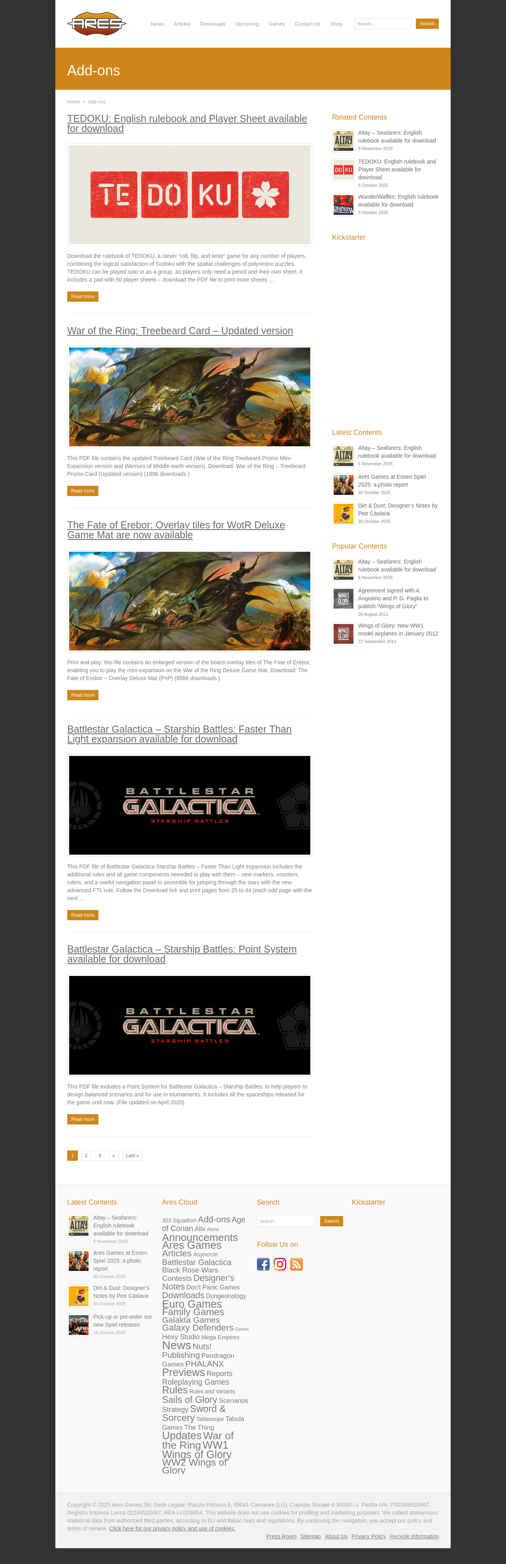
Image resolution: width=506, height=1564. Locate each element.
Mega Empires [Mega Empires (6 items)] (220, 1337)
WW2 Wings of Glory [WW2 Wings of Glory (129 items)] (194, 1466)
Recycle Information (414, 1536)
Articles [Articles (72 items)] (177, 1253)
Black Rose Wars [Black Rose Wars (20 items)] (190, 1270)
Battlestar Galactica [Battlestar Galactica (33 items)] (197, 1262)
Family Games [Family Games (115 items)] (193, 1311)
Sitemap (310, 1536)
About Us (336, 1536)
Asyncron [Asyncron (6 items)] (205, 1254)
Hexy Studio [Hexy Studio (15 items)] (181, 1337)
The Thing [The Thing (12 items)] (199, 1427)
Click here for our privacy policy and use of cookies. (173, 1528)
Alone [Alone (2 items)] (213, 1229)
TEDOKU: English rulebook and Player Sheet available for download (187, 123)
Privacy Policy (368, 1536)
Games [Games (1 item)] (242, 1329)
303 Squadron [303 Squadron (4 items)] (179, 1221)
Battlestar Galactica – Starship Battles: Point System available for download (182, 954)
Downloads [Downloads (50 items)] (183, 1295)
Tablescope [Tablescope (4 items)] (210, 1419)
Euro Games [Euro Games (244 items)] (192, 1304)
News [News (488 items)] (176, 1345)
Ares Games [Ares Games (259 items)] (192, 1245)
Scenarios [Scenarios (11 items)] (233, 1400)
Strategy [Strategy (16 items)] (175, 1410)
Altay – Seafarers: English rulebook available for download (120, 1225)
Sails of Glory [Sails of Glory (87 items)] (189, 1400)
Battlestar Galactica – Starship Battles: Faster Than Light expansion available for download (179, 734)
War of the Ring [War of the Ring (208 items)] (198, 1440)
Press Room (281, 1536)
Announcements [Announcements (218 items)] (200, 1237)
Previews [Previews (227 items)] (183, 1372)
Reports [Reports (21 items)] (219, 1373)
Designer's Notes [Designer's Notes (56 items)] (198, 1282)
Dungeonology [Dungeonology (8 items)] (226, 1296)
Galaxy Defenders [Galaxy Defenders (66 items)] (198, 1328)
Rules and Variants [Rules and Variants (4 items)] (212, 1392)
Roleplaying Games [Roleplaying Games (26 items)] (195, 1382)
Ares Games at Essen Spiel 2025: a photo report (120, 1261)
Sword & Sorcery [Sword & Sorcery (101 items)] (194, 1413)
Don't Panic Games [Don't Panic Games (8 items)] (213, 1287)
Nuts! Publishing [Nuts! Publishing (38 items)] (187, 1350)
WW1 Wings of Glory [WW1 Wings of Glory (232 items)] (197, 1450)
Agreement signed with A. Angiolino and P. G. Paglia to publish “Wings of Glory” (393, 598)
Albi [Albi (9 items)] (199, 1228)
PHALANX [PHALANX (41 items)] (204, 1363)
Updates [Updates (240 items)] (182, 1436)
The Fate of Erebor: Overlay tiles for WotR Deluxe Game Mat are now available (176, 529)
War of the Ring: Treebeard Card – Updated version (180, 330)
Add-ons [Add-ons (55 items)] (214, 1219)
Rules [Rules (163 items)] (175, 1389)
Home (73, 102)
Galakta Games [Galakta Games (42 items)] (191, 1319)
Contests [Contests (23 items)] (177, 1278)
